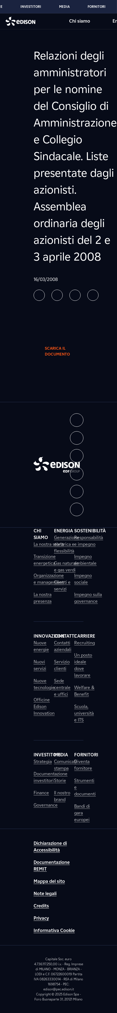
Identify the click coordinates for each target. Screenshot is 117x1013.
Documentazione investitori (50, 777)
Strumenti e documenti (85, 787)
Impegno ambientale (85, 560)
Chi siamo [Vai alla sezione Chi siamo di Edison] (79, 21)
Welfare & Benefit (84, 691)
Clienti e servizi (62, 586)
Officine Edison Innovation (44, 706)
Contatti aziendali (62, 646)
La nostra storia (49, 544)
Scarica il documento (62, 351)
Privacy (41, 918)
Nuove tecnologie (44, 684)
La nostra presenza (43, 598)
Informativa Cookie (54, 930)
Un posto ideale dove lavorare (83, 665)
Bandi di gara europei (82, 813)
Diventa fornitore (83, 765)
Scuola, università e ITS (84, 713)
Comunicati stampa (65, 765)
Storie (60, 780)
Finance (41, 792)
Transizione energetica (45, 560)
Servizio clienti (62, 665)
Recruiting (84, 642)
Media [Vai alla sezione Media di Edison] (64, 6)
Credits (41, 906)
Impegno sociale (83, 579)
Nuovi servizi (40, 665)
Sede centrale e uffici (62, 687)
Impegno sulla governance (88, 598)
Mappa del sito (49, 881)
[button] (39, 295)
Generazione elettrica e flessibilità (66, 544)
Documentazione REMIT (52, 866)
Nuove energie (41, 646)
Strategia (43, 761)
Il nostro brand (62, 796)
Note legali (45, 893)
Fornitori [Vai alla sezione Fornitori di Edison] (97, 6)
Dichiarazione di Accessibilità (50, 847)
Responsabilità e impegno (88, 541)
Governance (46, 805)
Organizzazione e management (49, 579)
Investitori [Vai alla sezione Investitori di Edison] (30, 6)
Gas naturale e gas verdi (66, 567)
